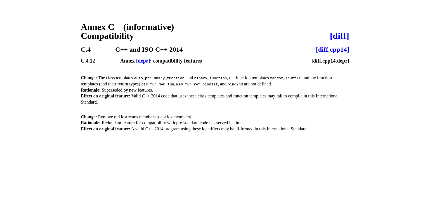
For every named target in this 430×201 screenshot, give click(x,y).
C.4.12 (88, 61)
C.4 (86, 49)
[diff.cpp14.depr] (330, 61)
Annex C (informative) (127, 26)
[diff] (339, 35)
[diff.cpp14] (332, 49)
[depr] (143, 61)
